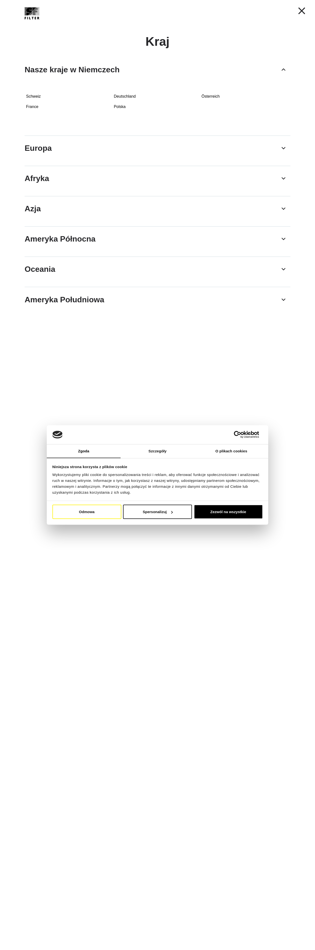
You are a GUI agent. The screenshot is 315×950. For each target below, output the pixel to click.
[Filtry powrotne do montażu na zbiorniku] (124, 167)
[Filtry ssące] (259, 167)
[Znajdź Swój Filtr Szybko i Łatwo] (279, 24)
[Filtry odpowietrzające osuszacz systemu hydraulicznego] (191, 244)
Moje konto (272, 11)
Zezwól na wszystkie (228, 512)
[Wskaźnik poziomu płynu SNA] (124, 244)
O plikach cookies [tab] (231, 451)
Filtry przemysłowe (126, 24)
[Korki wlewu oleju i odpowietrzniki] (56, 244)
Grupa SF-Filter (213, 24)
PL (210, 11)
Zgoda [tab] (83, 451)
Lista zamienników (171, 24)
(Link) (252, 546)
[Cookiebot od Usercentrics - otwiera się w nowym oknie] (241, 434)
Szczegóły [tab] (157, 451)
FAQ (242, 24)
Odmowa (86, 512)
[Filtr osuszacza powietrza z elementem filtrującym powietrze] (259, 244)
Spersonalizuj (158, 512)
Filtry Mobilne (82, 24)
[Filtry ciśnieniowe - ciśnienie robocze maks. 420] (191, 167)
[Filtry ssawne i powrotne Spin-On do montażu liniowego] (56, 167)
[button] (235, 11)
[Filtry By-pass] (56, 316)
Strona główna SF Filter (42, 38)
